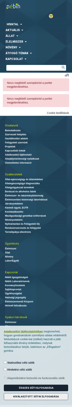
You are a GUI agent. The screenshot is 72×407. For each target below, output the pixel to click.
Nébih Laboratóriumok (17, 281)
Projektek (10, 146)
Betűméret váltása (66, 75)
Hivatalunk (11, 125)
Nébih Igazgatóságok (16, 277)
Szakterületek (13, 174)
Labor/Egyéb (12, 260)
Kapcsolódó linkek (15, 150)
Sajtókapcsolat (13, 289)
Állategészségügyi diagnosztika (22, 183)
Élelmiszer (10, 248)
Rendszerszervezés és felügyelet (23, 228)
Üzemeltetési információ (18, 162)
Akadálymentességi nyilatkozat (22, 158)
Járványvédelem (14, 203)
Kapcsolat (11, 272)
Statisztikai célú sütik (19, 362)
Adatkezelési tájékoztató (18, 154)
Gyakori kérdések (16, 317)
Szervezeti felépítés (15, 134)
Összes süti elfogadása (36, 387)
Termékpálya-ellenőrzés (18, 232)
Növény (9, 256)
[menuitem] (36, 24)
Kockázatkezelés (14, 211)
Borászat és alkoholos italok (20, 191)
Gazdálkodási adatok (16, 138)
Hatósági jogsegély (15, 297)
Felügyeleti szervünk (16, 142)
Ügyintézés (12, 243)
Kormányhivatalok (15, 285)
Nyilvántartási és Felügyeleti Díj (22, 224)
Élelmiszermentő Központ (19, 301)
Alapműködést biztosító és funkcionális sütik (34, 378)
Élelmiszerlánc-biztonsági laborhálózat (26, 199)
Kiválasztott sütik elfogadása (36, 396)
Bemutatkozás (13, 130)
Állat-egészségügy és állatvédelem (24, 179)
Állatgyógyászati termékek (19, 187)
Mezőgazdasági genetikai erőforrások (25, 215)
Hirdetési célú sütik (18, 369)
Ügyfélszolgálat (13, 293)
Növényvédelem (13, 220)
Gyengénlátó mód (52, 16)
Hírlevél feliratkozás (16, 305)
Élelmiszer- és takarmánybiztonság (24, 195)
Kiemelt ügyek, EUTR (16, 207)
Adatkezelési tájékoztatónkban (23, 331)
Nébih (19, 6)
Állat (7, 252)
